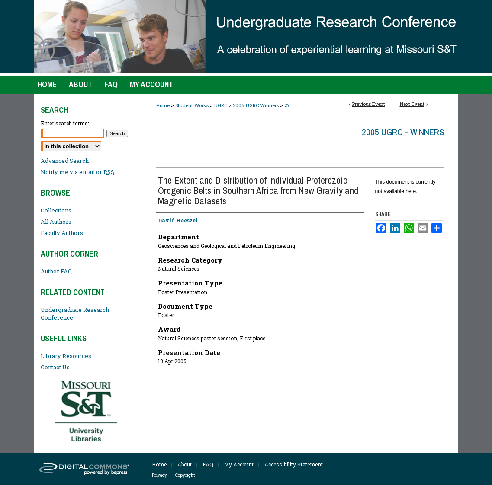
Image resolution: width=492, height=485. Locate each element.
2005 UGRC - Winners (403, 132)
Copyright (185, 475)
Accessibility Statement (293, 464)
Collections (56, 210)
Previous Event (368, 104)
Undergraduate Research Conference (75, 313)
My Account (239, 464)
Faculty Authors (62, 233)
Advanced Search (65, 161)
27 (287, 105)
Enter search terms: (65, 123)
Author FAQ (56, 271)
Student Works (192, 105)
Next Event (412, 104)
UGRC (221, 105)
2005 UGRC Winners (256, 105)
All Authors (56, 221)
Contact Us (55, 367)
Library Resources (66, 356)
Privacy (159, 475)
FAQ (208, 464)
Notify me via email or (77, 172)
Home (163, 105)
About (184, 464)
